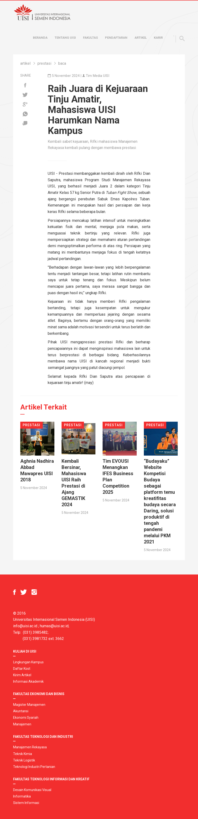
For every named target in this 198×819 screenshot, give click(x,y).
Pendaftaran (116, 37)
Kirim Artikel (22, 675)
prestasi (44, 63)
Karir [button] (158, 37)
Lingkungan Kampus (28, 662)
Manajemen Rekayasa (30, 747)
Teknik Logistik (24, 760)
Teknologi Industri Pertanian (34, 767)
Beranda (40, 37)
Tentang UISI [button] (65, 37)
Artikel (141, 37)
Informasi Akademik (28, 681)
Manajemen (22, 724)
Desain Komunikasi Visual (32, 790)
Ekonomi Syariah (25, 717)
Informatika (22, 796)
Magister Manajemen (29, 705)
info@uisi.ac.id (25, 626)
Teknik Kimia (22, 754)
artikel (25, 63)
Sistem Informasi (26, 803)
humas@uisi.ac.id (54, 626)
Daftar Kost (21, 668)
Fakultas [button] (90, 37)
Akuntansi (20, 711)
